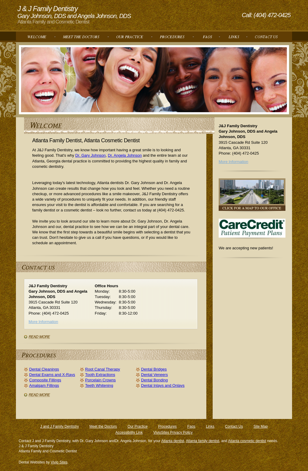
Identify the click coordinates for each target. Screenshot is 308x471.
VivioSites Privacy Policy (173, 432)
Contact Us (234, 426)
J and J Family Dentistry (59, 426)
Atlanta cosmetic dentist (247, 441)
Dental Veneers (154, 374)
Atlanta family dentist (202, 441)
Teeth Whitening (99, 385)
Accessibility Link (129, 432)
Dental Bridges (154, 369)
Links (210, 426)
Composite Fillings (45, 380)
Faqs (191, 426)
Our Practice (138, 426)
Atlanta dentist (172, 441)
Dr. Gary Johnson (90, 155)
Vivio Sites (59, 462)
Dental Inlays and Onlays (163, 385)
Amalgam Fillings (44, 385)
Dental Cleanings (44, 369)
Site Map (261, 426)
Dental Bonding (154, 380)
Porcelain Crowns (100, 380)
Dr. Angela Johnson (125, 155)
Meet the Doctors (103, 426)
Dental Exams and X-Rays (52, 374)
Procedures (167, 426)
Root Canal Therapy (102, 369)
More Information (43, 321)
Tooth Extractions (100, 374)
